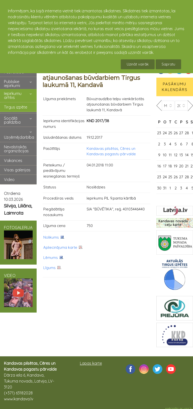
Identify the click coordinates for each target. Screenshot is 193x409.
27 (181, 133)
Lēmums (50, 257)
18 (170, 166)
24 (165, 133)
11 (170, 155)
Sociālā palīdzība (12, 120)
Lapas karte (91, 363)
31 (165, 188)
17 (165, 166)
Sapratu (168, 64)
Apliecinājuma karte (60, 247)
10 (165, 155)
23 (159, 133)
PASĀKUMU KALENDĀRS (175, 87)
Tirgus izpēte (15, 107)
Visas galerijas (17, 169)
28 (187, 133)
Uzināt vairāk (138, 64)
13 (181, 155)
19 (175, 166)
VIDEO (18, 290)
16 (159, 166)
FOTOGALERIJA (18, 242)
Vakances (13, 160)
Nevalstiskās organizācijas (16, 148)
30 (159, 188)
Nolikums (51, 237)
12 (175, 155)
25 (170, 133)
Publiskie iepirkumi (12, 83)
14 (187, 155)
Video (9, 179)
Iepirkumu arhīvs (13, 95)
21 (187, 166)
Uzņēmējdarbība (19, 137)
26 (176, 133)
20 (181, 166)
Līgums (49, 267)
